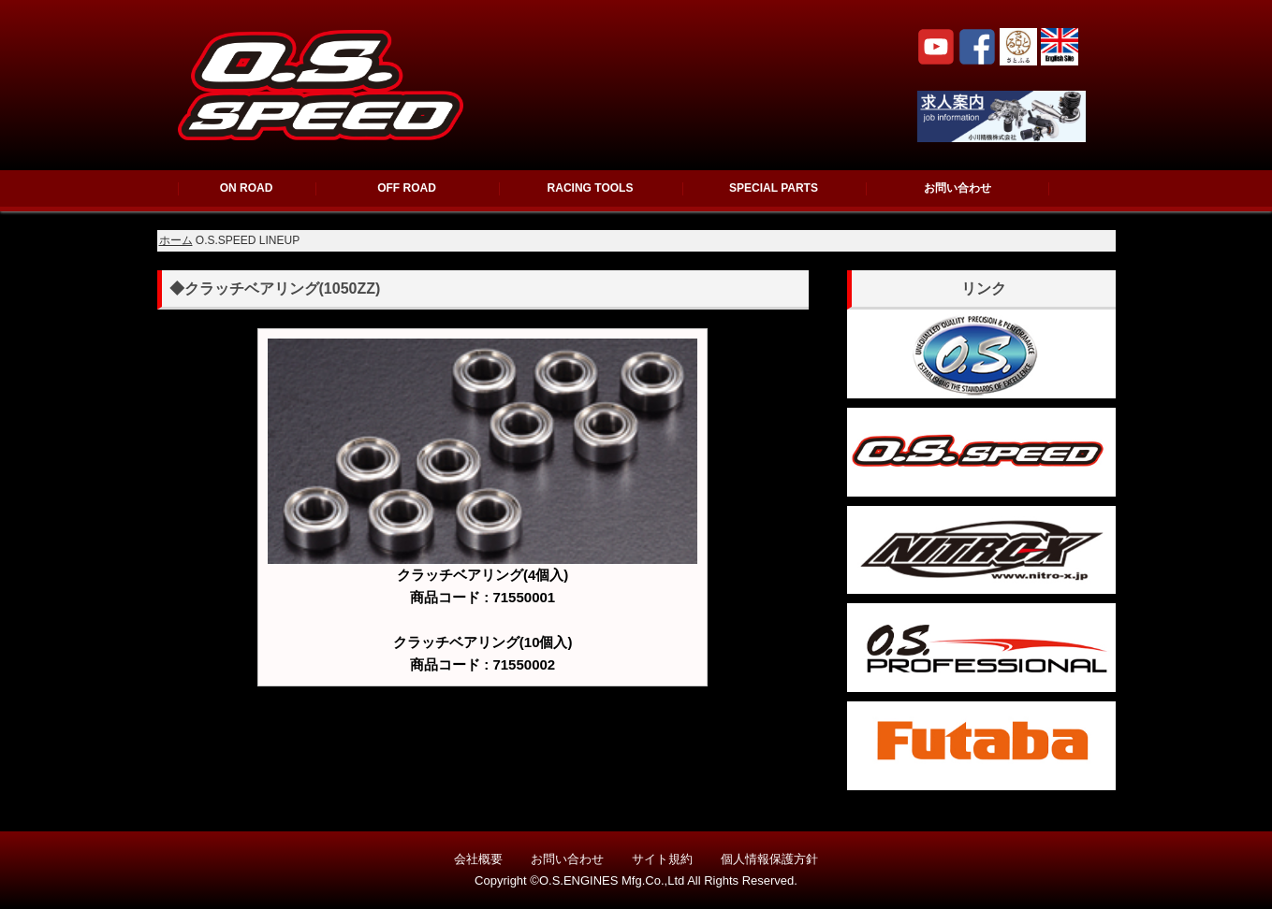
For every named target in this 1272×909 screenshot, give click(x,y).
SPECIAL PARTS (773, 188)
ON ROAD (246, 188)
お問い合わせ (957, 188)
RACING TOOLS (591, 188)
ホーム (176, 240)
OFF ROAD (406, 188)
